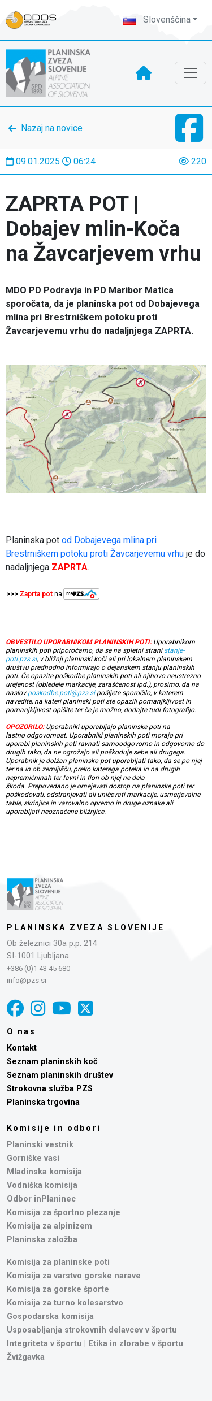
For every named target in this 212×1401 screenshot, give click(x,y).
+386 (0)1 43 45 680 (38, 968)
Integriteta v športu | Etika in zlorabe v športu (95, 1343)
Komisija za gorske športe (58, 1289)
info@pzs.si (26, 980)
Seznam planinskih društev (60, 1075)
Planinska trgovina (43, 1102)
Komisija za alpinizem (49, 1226)
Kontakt (22, 1048)
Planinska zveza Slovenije (86, 927)
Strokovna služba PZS (50, 1089)
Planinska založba (42, 1239)
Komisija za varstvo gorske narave (74, 1276)
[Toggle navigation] (190, 73)
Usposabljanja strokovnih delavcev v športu (92, 1330)
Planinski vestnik (40, 1145)
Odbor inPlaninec (41, 1199)
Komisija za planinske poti (58, 1262)
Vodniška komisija (42, 1185)
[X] (85, 1008)
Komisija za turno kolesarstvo (65, 1303)
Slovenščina (157, 19)
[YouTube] (61, 1008)
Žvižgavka (26, 1357)
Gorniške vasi (33, 1158)
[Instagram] (38, 1008)
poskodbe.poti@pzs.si (61, 693)
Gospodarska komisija (50, 1316)
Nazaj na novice (52, 128)
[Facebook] (15, 1008)
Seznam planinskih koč (52, 1061)
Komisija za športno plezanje (63, 1212)
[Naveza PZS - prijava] (37, 20)
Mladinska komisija (44, 1172)
